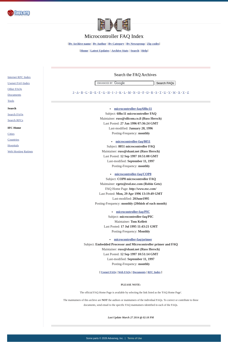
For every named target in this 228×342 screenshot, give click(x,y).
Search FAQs (15, 114)
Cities (11, 133)
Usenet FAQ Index (19, 83)
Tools (11, 100)
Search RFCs (15, 120)
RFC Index (154, 272)
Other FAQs (15, 89)
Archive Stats (119, 50)
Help (144, 50)
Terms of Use (134, 338)
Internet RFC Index (19, 77)
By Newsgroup (135, 43)
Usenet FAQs (108, 272)
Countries (13, 139)
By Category (116, 43)
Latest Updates (100, 50)
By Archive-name (80, 43)
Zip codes (153, 43)
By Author (99, 43)
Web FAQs (124, 272)
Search (134, 50)
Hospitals (13, 145)
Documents (14, 94)
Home (84, 50)
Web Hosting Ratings (20, 151)
